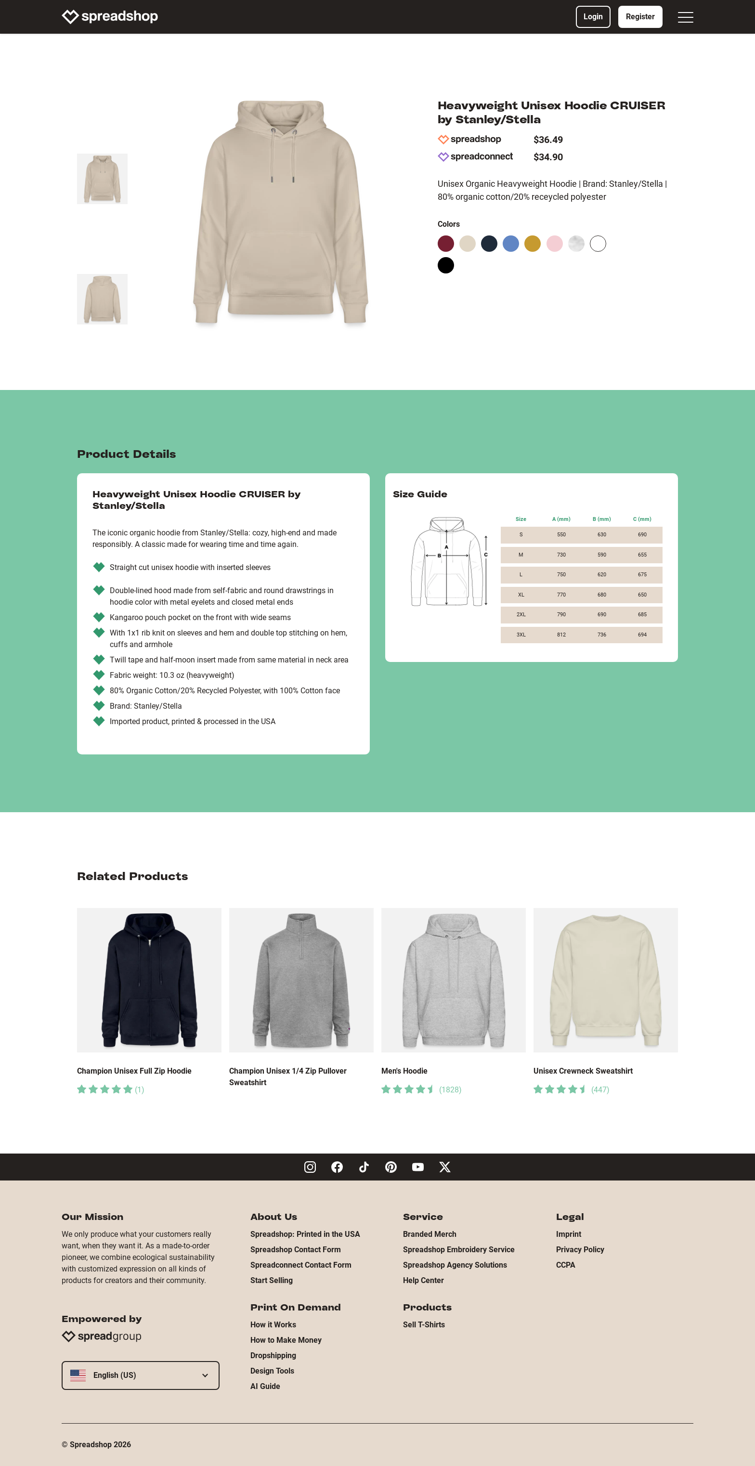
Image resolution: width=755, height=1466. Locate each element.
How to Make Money (286, 1340)
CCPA (565, 1265)
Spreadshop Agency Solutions (455, 1265)
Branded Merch (429, 1234)
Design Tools (272, 1370)
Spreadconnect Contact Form (300, 1265)
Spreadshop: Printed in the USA (305, 1234)
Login (593, 16)
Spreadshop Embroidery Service (459, 1249)
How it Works (273, 1324)
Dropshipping (273, 1355)
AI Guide (265, 1386)
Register (640, 16)
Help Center (423, 1280)
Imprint (568, 1234)
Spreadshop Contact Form (295, 1249)
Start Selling (271, 1280)
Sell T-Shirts (424, 1324)
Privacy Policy (580, 1249)
